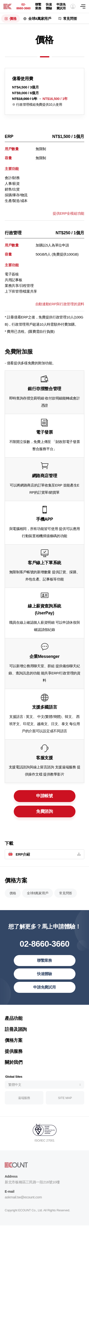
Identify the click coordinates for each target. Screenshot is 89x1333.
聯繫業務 (38, 6)
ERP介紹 (23, 868)
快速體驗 (49, 6)
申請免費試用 (61, 6)
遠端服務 (24, 1119)
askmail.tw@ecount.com (23, 1218)
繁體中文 (14, 1106)
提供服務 (13, 1072)
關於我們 (13, 1083)
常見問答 (70, 18)
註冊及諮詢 (16, 1050)
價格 (12, 18)
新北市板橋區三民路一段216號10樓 (32, 1203)
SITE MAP (65, 1119)
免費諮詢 (44, 818)
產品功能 (13, 1039)
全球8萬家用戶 (39, 18)
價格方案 (13, 1061)
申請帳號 (44, 803)
